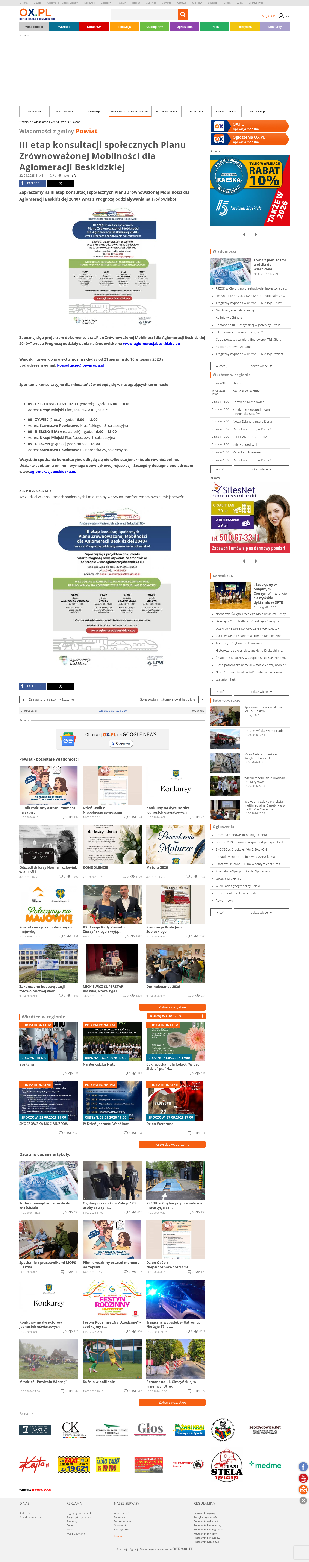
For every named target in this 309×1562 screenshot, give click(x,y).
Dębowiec (89, 3)
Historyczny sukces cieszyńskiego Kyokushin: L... (250, 650)
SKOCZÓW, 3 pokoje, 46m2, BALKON (241, 849)
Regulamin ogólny (204, 1513)
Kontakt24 (94, 27)
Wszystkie (34, 111)
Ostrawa (181, 3)
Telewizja (124, 27)
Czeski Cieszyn (70, 3)
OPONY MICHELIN (228, 879)
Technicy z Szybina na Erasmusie (239, 643)
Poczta (118, 1536)
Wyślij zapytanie (76, 1533)
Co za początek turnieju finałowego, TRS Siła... (248, 339)
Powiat (76, 122)
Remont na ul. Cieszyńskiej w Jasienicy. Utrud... (249, 325)
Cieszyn (51, 3)
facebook (31, 183)
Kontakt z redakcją (30, 1517)
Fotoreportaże (166, 111)
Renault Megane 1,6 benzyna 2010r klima (245, 857)
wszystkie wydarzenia (172, 1144)
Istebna (136, 3)
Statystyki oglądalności (80, 1517)
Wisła (240, 3)
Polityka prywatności (206, 1517)
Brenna (23, 3)
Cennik (71, 1525)
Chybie (37, 3)
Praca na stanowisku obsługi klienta (241, 835)
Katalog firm (154, 27)
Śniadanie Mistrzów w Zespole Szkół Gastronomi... (252, 658)
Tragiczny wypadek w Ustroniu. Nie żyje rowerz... (251, 354)
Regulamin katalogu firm (208, 1529)
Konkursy (275, 27)
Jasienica (151, 3)
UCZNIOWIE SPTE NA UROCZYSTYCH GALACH (248, 628)
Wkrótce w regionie (43, 1016)
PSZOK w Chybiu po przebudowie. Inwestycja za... (251, 288)
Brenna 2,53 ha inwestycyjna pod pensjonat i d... (250, 842)
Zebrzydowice (256, 3)
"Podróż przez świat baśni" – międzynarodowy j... (251, 672)
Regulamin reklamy (205, 1533)
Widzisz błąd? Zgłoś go (113, 711)
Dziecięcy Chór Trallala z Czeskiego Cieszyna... (249, 621)
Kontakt (71, 1529)
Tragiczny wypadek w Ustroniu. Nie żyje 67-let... (250, 303)
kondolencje (256, 111)
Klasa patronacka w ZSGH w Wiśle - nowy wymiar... (252, 665)
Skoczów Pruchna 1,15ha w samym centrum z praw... (248, 864)
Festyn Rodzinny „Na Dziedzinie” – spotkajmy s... (250, 296)
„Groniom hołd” (227, 680)
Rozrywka (245, 27)
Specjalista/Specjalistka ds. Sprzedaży (243, 871)
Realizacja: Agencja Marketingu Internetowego (154, 1549)
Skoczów (197, 3)
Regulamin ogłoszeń (206, 1521)
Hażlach (122, 3)
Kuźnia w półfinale (229, 317)
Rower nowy (224, 900)
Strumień (212, 3)
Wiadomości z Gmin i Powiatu (130, 111)
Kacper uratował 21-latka (233, 347)
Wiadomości (34, 27)
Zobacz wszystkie (172, 1007)
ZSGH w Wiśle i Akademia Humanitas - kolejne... (250, 636)
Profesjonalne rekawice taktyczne (239, 893)
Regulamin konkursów (207, 1537)
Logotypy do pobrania (79, 1513)
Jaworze (166, 3)
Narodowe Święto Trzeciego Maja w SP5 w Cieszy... (252, 614)
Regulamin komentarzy (207, 1525)
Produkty (72, 1521)
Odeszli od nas (226, 111)
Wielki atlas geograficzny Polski (238, 886)
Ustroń (227, 3)
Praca (215, 27)
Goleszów (106, 3)
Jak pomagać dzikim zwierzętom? (239, 332)
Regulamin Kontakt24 (206, 1542)
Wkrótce (64, 27)
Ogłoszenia (185, 27)
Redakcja (24, 1513)
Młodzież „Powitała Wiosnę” (235, 310)
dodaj (167, 1015)
